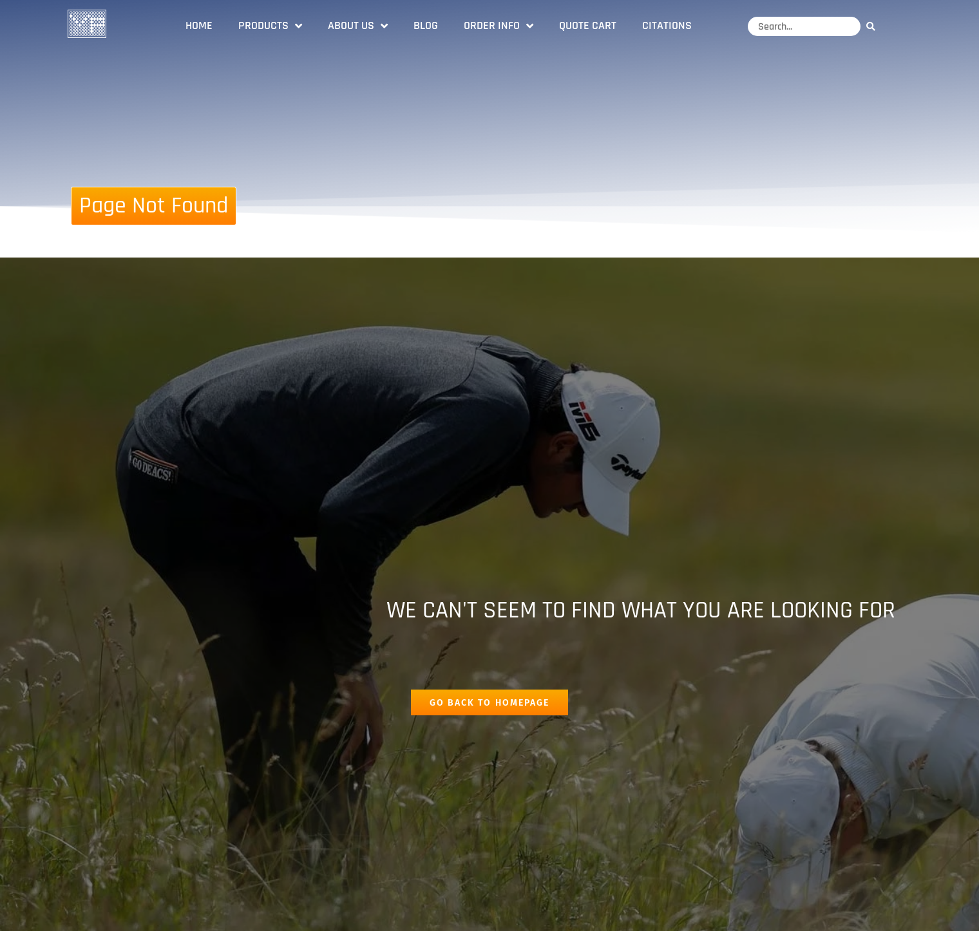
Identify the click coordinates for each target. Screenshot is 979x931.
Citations (667, 25)
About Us (358, 26)
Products (270, 26)
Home (199, 25)
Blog (425, 25)
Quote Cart (587, 25)
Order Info (498, 26)
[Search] (874, 26)
